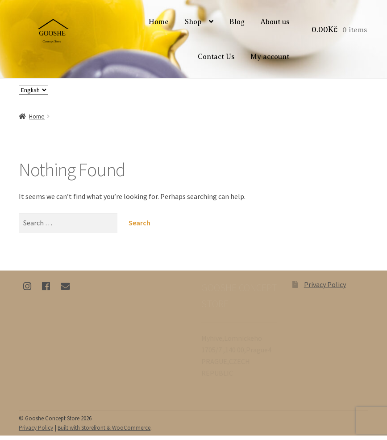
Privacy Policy (325, 289)
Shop (194, 25)
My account (271, 59)
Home (160, 25)
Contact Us (217, 59)
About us (276, 25)
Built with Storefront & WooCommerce (104, 432)
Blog (238, 25)
